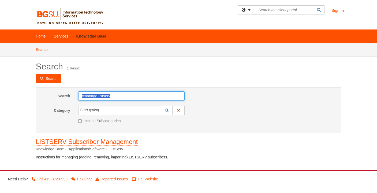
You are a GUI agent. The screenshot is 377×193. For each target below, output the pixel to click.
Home (41, 36)
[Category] (105, 110)
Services (61, 36)
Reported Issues (111, 179)
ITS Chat (81, 179)
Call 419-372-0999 (50, 179)
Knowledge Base (91, 36)
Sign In (337, 10)
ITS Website (145, 179)
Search (44, 49)
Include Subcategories (99, 121)
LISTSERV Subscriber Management (87, 141)
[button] (167, 110)
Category (62, 110)
